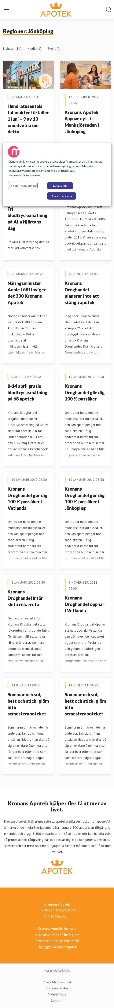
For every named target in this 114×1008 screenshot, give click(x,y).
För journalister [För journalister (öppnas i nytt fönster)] (57, 988)
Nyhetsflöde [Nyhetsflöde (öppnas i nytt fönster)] (57, 994)
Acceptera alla (62, 196)
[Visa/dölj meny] (6, 9)
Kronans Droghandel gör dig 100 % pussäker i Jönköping (85, 498)
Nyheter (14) (12, 48)
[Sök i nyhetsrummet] (109, 9)
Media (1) (34, 48)
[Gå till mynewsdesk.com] (57, 970)
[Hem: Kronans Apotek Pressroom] (55, 9)
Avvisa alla (60, 186)
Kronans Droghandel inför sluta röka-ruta (25, 598)
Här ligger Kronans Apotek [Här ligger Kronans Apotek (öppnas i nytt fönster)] (57, 947)
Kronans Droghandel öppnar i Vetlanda (84, 604)
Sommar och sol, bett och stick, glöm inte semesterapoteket (28, 704)
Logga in (57, 1000)
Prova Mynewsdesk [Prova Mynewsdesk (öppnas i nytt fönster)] (57, 982)
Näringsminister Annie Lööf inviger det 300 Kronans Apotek (27, 292)
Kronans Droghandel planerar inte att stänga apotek (82, 292)
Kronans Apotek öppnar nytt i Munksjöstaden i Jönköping (82, 121)
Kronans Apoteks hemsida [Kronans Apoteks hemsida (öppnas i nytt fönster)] (57, 928)
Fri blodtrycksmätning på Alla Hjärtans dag (27, 218)
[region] (57, 174)
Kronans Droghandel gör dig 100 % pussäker (85, 392)
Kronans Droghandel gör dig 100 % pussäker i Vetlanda (28, 498)
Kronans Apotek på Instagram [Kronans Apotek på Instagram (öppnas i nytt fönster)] (57, 934)
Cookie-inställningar (23, 185)
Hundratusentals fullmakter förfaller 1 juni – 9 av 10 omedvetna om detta (28, 118)
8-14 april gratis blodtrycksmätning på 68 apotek (27, 392)
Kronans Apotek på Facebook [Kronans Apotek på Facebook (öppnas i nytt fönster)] (57, 941)
